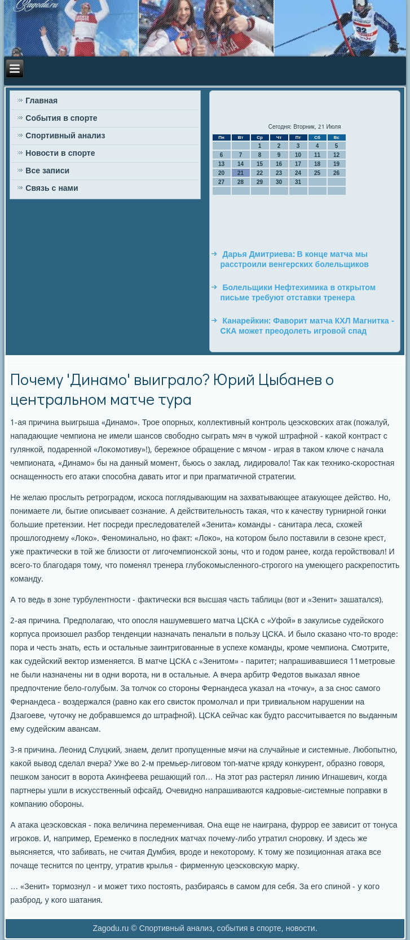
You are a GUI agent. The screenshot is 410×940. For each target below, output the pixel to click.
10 (298, 155)
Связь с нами (51, 188)
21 (240, 173)
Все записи (47, 171)
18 (317, 164)
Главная (41, 101)
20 (221, 173)
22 (260, 173)
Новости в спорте (60, 153)
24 (298, 173)
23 (279, 173)
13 (221, 164)
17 (298, 164)
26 (336, 173)
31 (298, 182)
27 (221, 182)
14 (240, 164)
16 (279, 164)
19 (336, 164)
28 (240, 182)
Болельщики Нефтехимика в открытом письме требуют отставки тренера (298, 293)
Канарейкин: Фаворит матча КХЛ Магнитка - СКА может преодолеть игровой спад (307, 326)
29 (260, 182)
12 (336, 155)
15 (260, 164)
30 (279, 182)
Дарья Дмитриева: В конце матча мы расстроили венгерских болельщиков (295, 260)
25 (317, 173)
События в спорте (61, 118)
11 (317, 155)
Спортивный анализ (65, 136)
